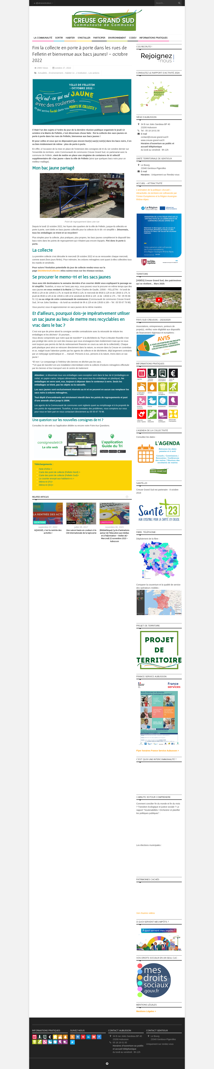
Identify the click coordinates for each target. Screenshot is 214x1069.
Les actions (93, 73)
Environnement (117, 37)
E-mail (144, 134)
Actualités (43, 73)
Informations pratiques (153, 37)
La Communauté (43, 37)
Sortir (59, 37)
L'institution (81, 73)
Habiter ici (70, 73)
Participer (99, 37)
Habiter (70, 37)
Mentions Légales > (146, 1011)
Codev (132, 37)
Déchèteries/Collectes (49, 270)
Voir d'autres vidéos (145, 913)
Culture (71, 522)
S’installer (84, 37)
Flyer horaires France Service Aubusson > (157, 750)
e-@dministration (42, 3)
